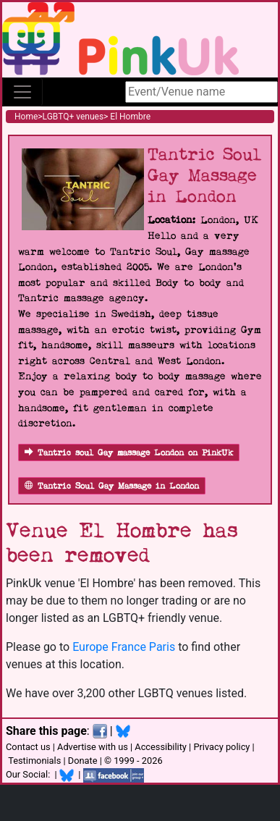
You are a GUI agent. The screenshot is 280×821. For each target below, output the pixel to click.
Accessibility (161, 746)
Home (26, 116)
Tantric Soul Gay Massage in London (112, 486)
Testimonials (34, 760)
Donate (83, 760)
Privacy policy (221, 746)
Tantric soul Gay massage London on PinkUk (129, 453)
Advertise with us (92, 746)
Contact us (28, 746)
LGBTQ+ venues (73, 116)
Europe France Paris (123, 647)
